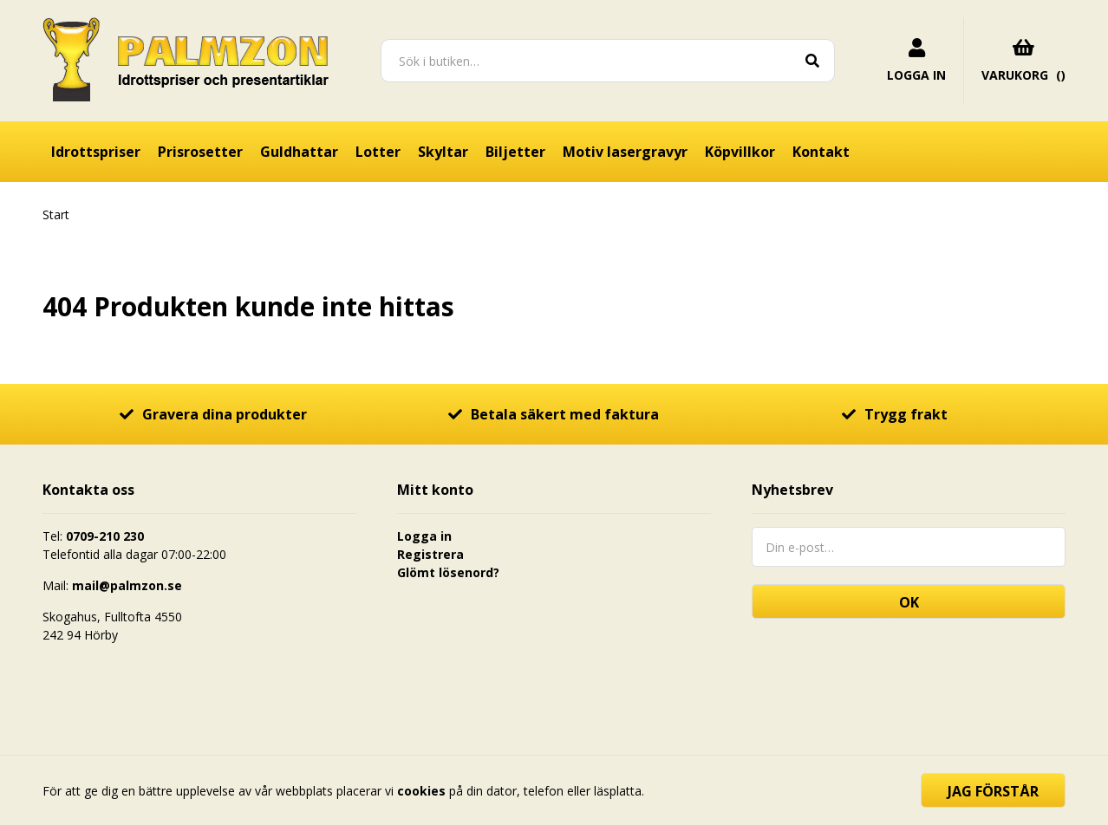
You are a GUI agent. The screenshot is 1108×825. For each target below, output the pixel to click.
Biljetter (515, 151)
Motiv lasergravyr (625, 151)
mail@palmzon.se (127, 585)
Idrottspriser (95, 151)
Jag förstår (993, 791)
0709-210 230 (105, 536)
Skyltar (443, 151)
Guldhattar (299, 151)
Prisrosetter (200, 151)
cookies (421, 791)
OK (909, 602)
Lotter (378, 151)
